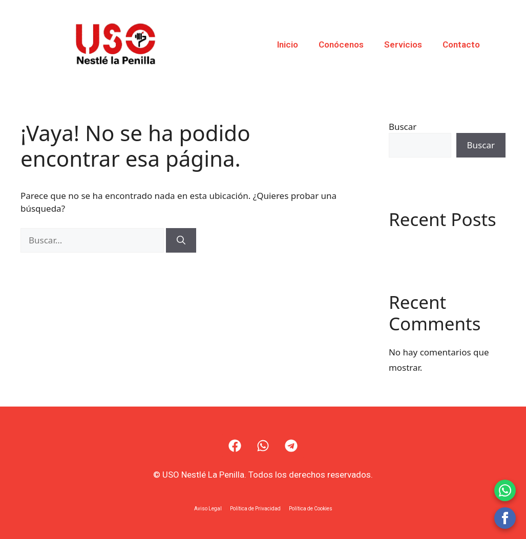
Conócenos (341, 44)
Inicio (287, 44)
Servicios (403, 44)
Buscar (402, 126)
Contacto (461, 44)
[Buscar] (181, 240)
